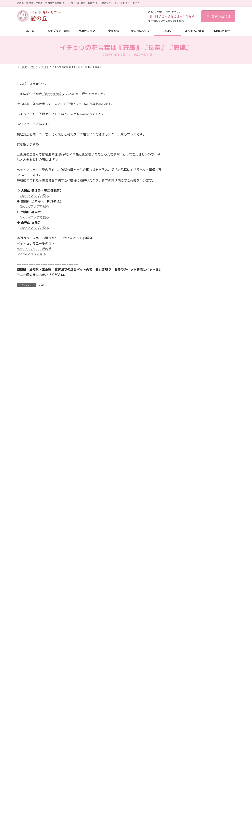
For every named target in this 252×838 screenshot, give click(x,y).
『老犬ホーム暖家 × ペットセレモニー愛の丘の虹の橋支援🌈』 (217, 120)
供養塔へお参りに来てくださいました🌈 (217, 204)
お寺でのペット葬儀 (189, 325)
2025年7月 (184, 483)
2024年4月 (184, 603)
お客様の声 (184, 317)
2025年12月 (185, 443)
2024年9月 (184, 563)
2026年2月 (184, 427)
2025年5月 (184, 499)
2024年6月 (184, 586)
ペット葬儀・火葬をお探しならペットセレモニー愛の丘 (217, 266)
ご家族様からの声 (213, 97)
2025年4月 (184, 507)
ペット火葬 (184, 341)
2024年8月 (184, 571)
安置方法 (173, 799)
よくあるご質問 (177, 820)
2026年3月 (184, 419)
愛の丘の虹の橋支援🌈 (213, 284)
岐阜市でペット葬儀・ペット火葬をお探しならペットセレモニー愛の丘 (217, 225)
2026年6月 (184, 395)
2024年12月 (185, 539)
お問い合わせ (218, 16)
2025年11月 (185, 451)
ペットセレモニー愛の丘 (34, 249)
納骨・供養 (184, 373)
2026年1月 (184, 435)
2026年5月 (184, 403)
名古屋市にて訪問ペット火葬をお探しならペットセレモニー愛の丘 (217, 183)
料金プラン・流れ (178, 785)
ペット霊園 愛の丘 (188, 349)
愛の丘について (177, 806)
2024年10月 (185, 555)
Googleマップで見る (34, 196)
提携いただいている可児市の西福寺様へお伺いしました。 (217, 161)
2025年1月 (184, 531)
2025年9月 (184, 467)
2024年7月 (184, 579)
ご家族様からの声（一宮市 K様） (217, 141)
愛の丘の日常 (185, 365)
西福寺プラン (176, 792)
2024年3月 (184, 610)
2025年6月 (184, 491)
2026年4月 (184, 411)
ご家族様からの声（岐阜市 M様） (217, 246)
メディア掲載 (185, 357)
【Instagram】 (52, 94)
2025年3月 (184, 515)
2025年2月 (184, 523)
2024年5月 (184, 595)
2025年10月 (185, 459)
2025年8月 (184, 475)
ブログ (41, 284)
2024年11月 (185, 546)
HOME (172, 778)
